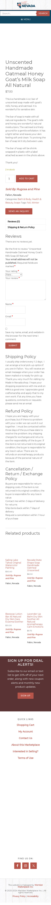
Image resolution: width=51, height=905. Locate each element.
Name (9, 304)
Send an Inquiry (19, 211)
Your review (12, 278)
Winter (35, 202)
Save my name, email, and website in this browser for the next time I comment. (24, 336)
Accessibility (33, 896)
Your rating (12, 271)
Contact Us (25, 738)
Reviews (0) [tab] (14, 221)
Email (9, 316)
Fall (29, 202)
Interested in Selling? (25, 751)
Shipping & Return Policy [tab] (21, 227)
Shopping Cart (25, 725)
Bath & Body (24, 199)
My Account (25, 731)
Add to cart (26, 178)
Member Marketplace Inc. (30, 886)
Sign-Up (25, 695)
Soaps (17, 202)
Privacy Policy (19, 896)
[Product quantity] (10, 179)
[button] (27, 19)
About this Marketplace (25, 744)
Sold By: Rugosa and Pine (22, 189)
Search (43, 13)
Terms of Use (25, 758)
